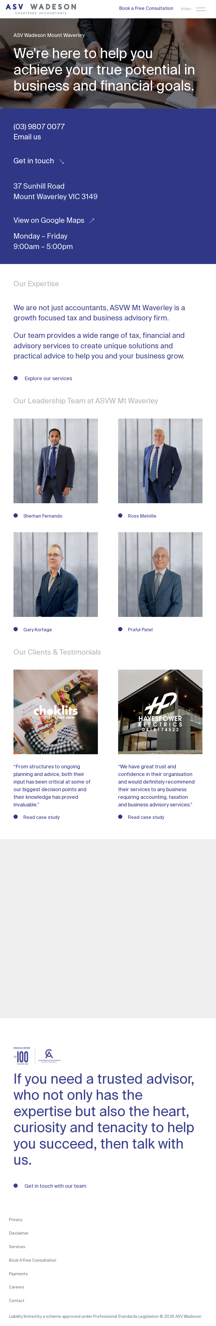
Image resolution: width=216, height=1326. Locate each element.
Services (17, 1247)
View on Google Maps (54, 221)
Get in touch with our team (54, 1186)
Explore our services (47, 379)
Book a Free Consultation (146, 8)
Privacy (15, 1220)
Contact (16, 1301)
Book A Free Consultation (32, 1261)
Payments (18, 1274)
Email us (27, 137)
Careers (16, 1287)
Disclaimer (19, 1233)
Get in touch (39, 161)
